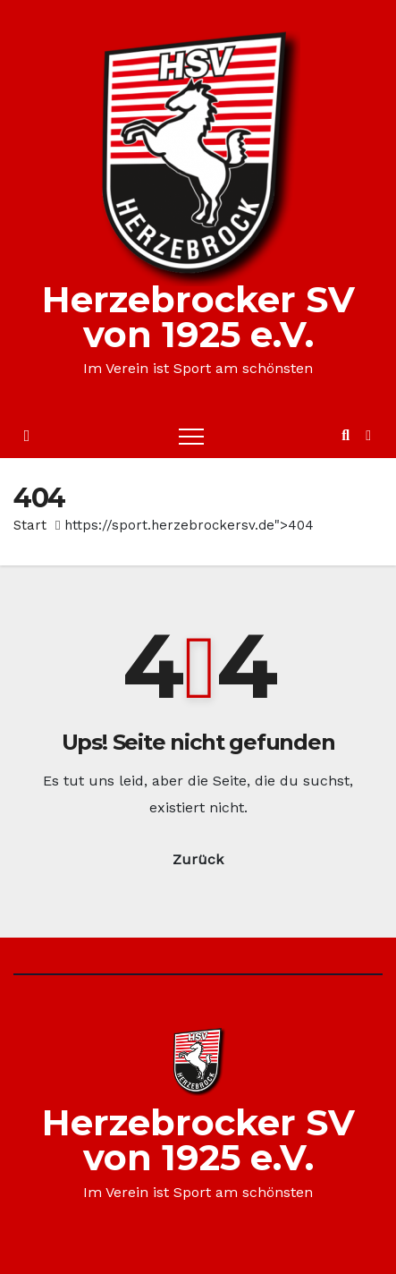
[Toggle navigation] (191, 435)
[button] (345, 435)
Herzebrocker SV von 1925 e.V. (198, 316)
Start (29, 525)
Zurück (198, 859)
